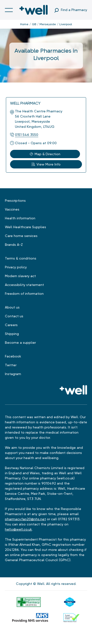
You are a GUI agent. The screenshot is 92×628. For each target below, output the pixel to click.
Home (24, 24)
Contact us (14, 316)
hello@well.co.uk (18, 529)
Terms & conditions (20, 258)
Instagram (13, 374)
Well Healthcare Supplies (25, 227)
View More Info (46, 164)
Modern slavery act (20, 276)
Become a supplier (20, 342)
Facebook (13, 356)
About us (12, 307)
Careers (11, 325)
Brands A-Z (14, 245)
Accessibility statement (24, 285)
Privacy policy (16, 267)
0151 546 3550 (26, 135)
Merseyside (47, 24)
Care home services (21, 236)
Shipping (12, 334)
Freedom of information (24, 294)
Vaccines (12, 209)
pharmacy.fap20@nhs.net (25, 519)
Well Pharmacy (25, 103)
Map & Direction (45, 154)
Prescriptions (15, 200)
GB (34, 24)
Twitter (10, 365)
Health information (20, 218)
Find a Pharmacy (74, 10)
